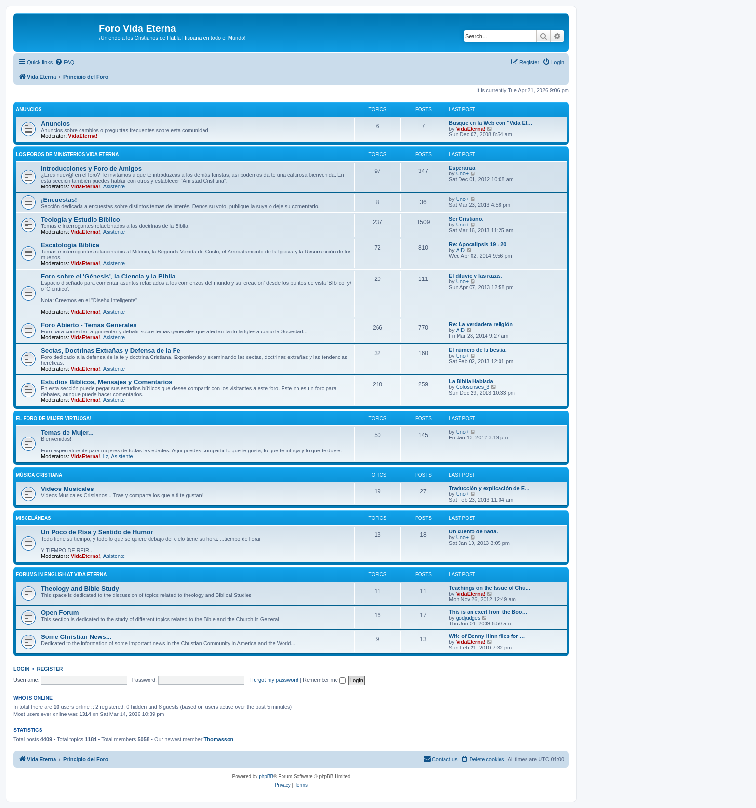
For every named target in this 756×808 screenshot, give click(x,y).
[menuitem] (64, 62)
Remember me (324, 680)
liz (105, 456)
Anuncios (28, 109)
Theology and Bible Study (80, 588)
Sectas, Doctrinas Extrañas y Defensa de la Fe (110, 350)
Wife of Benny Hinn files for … (487, 636)
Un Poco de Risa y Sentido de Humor (97, 532)
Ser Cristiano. (466, 219)
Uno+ (462, 173)
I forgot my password (273, 680)
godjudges (468, 618)
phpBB (266, 776)
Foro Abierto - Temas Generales (89, 325)
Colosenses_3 (473, 387)
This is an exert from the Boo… (488, 612)
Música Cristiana (39, 474)
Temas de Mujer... (67, 432)
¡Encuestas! (59, 199)
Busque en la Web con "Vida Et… (491, 123)
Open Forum (60, 612)
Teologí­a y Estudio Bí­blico (80, 219)
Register (50, 669)
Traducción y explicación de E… (489, 488)
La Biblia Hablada (471, 381)
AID (460, 250)
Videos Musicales (67, 488)
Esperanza (462, 168)
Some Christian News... (76, 636)
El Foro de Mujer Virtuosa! (54, 418)
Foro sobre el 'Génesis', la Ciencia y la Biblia (108, 276)
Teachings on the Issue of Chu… (490, 588)
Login (21, 669)
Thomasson (219, 739)
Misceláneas (33, 518)
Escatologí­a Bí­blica (70, 245)
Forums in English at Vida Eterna (61, 574)
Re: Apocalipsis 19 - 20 (477, 244)
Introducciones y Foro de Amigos (91, 168)
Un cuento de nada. (473, 531)
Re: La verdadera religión (481, 324)
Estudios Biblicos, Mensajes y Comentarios (107, 381)
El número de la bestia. (478, 350)
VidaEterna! (82, 136)
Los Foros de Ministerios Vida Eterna (67, 154)
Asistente (114, 186)
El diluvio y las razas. (475, 275)
